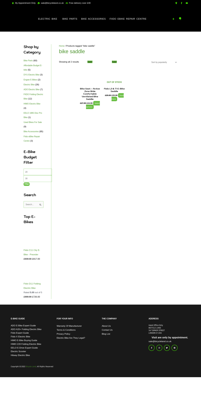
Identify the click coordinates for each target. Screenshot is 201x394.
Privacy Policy (63, 348)
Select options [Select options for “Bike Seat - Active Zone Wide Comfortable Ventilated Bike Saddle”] (92, 105)
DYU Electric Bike (32, 74)
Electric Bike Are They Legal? (71, 352)
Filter (26, 198)
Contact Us (107, 344)
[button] (48, 19)
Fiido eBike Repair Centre (128, 19)
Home (62, 46)
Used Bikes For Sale (33, 131)
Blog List (106, 348)
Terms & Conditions (66, 344)
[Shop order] (162, 62)
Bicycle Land (31, 383)
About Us (106, 340)
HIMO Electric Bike (33, 112)
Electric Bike (47, 19)
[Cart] (180, 19)
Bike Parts (69, 19)
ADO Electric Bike (32, 94)
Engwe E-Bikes (31, 84)
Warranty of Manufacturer (69, 340)
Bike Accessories (93, 19)
